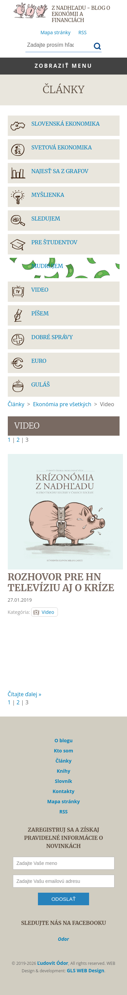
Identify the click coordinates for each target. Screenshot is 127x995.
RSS (83, 32)
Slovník (63, 781)
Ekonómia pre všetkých (62, 404)
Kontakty (63, 791)
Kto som (63, 750)
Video (48, 612)
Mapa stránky (55, 32)
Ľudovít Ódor (52, 963)
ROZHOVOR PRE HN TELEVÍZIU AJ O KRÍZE (61, 582)
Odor (63, 939)
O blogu (64, 740)
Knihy (63, 771)
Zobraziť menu (63, 65)
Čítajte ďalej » (24, 694)
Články (16, 404)
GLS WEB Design (85, 970)
